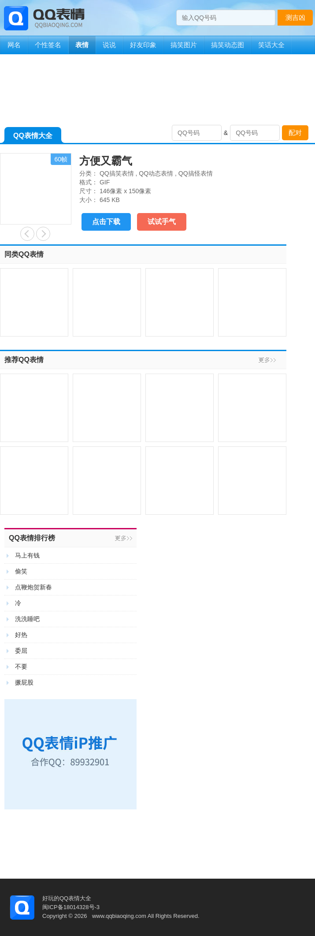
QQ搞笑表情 (117, 173)
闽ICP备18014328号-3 (71, 907)
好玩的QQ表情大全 (66, 898)
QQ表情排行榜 (32, 538)
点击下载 (106, 221)
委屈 (21, 650)
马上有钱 (27, 555)
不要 (21, 666)
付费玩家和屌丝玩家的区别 (27, 234)
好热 (21, 634)
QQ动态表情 (156, 173)
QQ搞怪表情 (195, 173)
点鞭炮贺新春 (33, 587)
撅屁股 (24, 682)
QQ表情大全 (32, 137)
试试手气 (162, 221)
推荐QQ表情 (24, 359)
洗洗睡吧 (27, 618)
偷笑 (21, 571)
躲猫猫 (43, 234)
